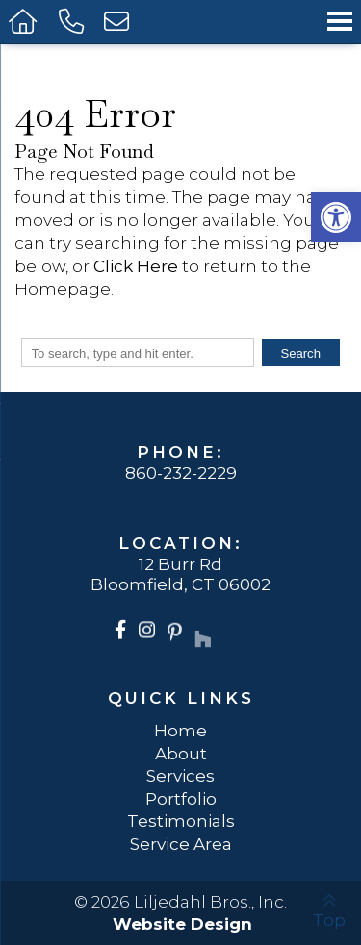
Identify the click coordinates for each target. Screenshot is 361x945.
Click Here (135, 266)
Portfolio (181, 798)
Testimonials (181, 820)
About (181, 753)
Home (180, 730)
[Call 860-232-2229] (71, 21)
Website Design (182, 923)
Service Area (181, 843)
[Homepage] (24, 21)
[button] (336, 217)
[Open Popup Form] (118, 21)
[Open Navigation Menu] (339, 21)
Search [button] (300, 353)
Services (180, 775)
